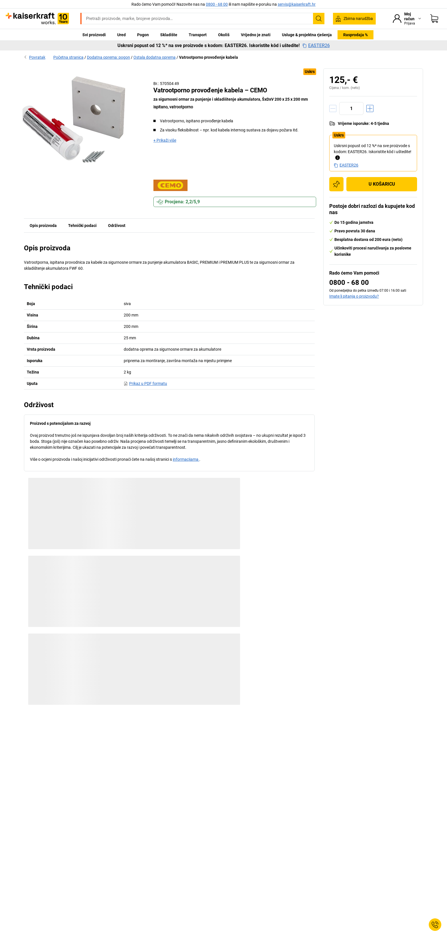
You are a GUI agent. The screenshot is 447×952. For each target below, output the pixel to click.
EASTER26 (316, 45)
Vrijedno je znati (256, 35)
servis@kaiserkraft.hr (297, 4)
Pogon (143, 35)
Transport (198, 35)
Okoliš (223, 35)
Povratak (34, 57)
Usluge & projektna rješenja (307, 35)
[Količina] (351, 108)
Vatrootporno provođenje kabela (208, 57)
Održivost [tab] (116, 225)
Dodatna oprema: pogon (108, 57)
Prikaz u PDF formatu (145, 383)
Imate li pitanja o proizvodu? (354, 296)
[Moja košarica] (434, 18)
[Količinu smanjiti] (332, 108)
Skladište (168, 35)
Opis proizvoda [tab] (43, 225)
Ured (121, 35)
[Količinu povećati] (369, 108)
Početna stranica (68, 57)
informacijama (186, 459)
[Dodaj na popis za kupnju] (336, 184)
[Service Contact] (435, 924)
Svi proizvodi (94, 35)
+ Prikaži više (164, 140)
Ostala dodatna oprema (154, 57)
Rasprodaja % (355, 35)
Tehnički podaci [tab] (82, 225)
